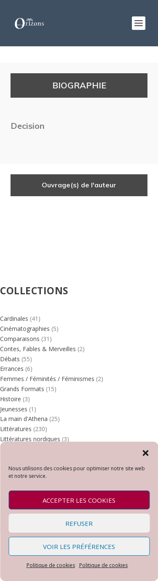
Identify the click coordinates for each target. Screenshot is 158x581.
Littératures (16, 429)
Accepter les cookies (79, 500)
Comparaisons (20, 339)
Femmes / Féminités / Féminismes (47, 379)
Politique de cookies (51, 565)
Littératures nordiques (30, 439)
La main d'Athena (24, 419)
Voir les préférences (79, 546)
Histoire (10, 399)
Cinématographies (25, 329)
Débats (10, 359)
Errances (12, 369)
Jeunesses (13, 409)
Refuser (79, 523)
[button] (145, 452)
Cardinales (14, 318)
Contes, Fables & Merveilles (38, 349)
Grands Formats (22, 389)
